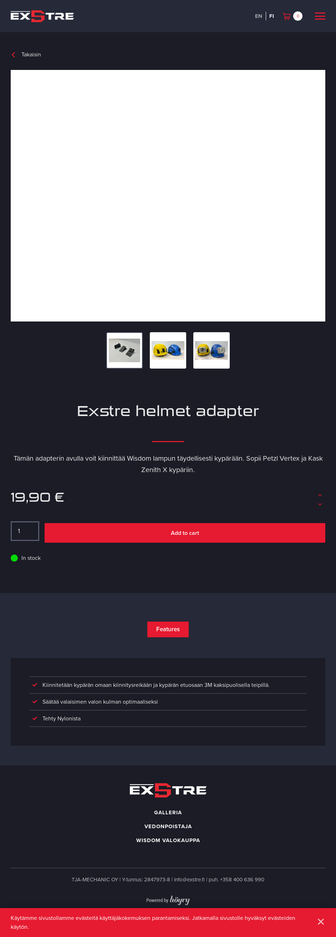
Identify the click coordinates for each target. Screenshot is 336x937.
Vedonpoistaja (168, 828)
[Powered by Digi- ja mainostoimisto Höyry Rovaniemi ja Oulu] (168, 901)
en (258, 16)
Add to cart (185, 533)
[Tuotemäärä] (25, 531)
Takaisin (31, 54)
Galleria (168, 815)
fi (271, 16)
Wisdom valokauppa (168, 842)
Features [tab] (168, 629)
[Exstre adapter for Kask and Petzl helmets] (168, 196)
